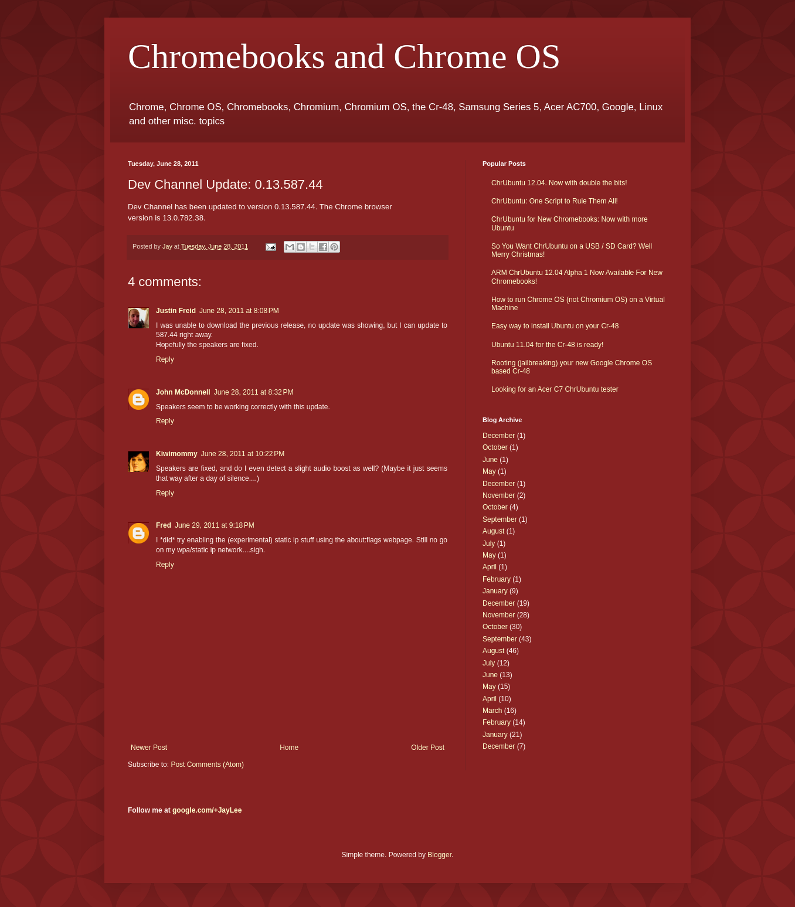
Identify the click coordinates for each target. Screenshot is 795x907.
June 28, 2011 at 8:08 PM (239, 311)
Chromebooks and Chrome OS (344, 56)
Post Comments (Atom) (207, 764)
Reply (165, 359)
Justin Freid (176, 311)
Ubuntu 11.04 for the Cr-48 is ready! (547, 345)
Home (289, 747)
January (495, 591)
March (492, 710)
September (500, 519)
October (495, 447)
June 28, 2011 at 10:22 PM (242, 454)
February (497, 579)
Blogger (439, 855)
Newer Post (149, 747)
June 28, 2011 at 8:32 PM (254, 392)
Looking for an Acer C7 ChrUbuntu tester (555, 389)
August (493, 531)
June (490, 460)
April (490, 567)
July (489, 543)
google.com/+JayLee (207, 810)
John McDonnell (183, 392)
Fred (163, 525)
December (499, 436)
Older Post (427, 747)
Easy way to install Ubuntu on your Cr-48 (555, 326)
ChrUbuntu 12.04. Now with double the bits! (559, 183)
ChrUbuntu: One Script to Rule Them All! (554, 201)
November (499, 495)
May (489, 471)
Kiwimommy (177, 454)
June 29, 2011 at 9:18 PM (214, 525)
